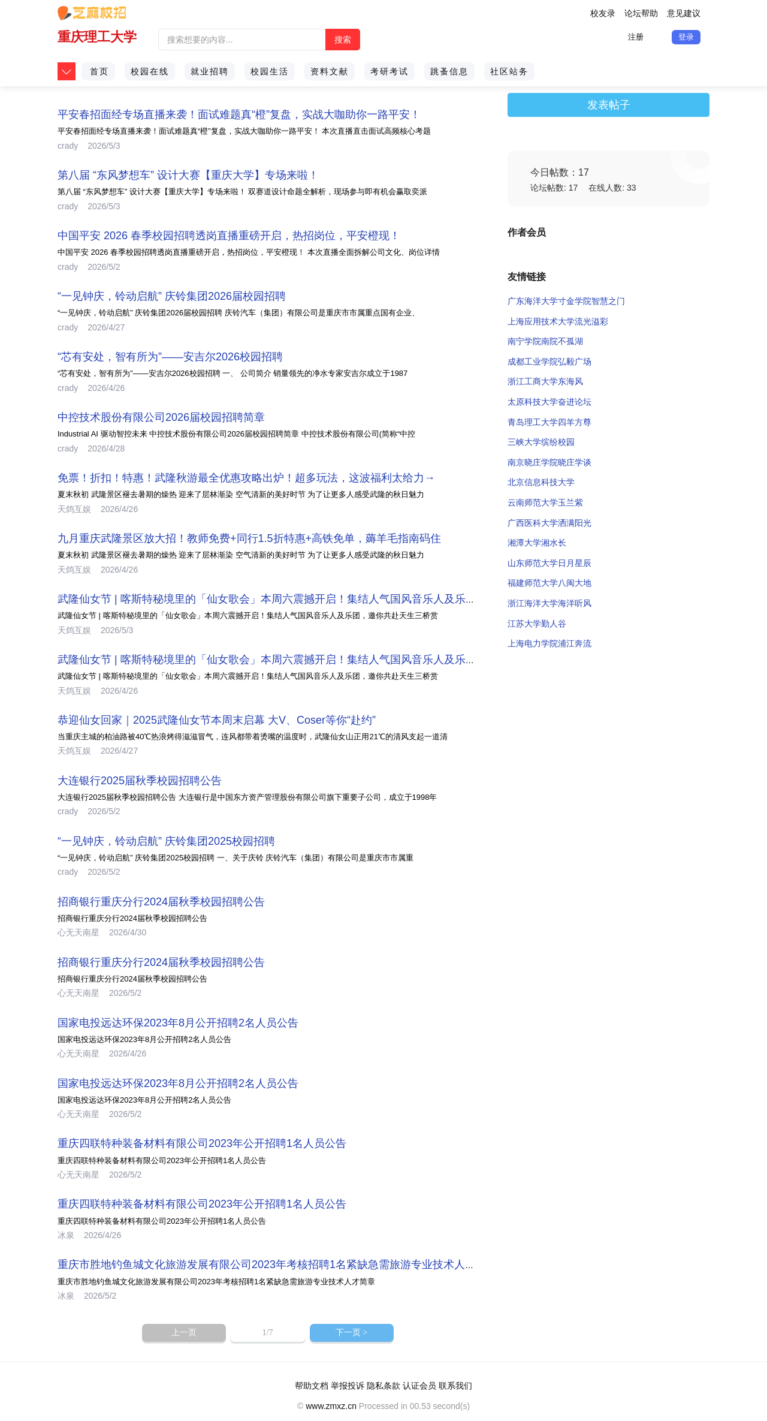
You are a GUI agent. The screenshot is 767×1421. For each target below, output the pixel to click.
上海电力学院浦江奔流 (549, 643)
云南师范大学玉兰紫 (545, 502)
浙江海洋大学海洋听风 (549, 603)
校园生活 (269, 71)
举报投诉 (347, 1385)
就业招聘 (210, 71)
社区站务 (509, 71)
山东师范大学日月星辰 (549, 563)
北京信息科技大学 (541, 482)
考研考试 (389, 71)
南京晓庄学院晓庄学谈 (549, 462)
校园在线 (150, 71)
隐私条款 (383, 1385)
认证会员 (419, 1385)
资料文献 (329, 71)
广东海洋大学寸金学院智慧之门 (566, 301)
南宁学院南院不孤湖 (545, 341)
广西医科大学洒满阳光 (549, 523)
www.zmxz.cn (331, 1406)
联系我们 (455, 1385)
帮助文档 (311, 1385)
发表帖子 (608, 105)
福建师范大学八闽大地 (549, 583)
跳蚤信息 (449, 71)
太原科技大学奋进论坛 (549, 402)
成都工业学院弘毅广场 (549, 361)
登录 (686, 36)
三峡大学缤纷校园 (541, 442)
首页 (99, 71)
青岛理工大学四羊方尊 (549, 422)
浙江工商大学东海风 (545, 381)
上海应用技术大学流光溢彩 (558, 321)
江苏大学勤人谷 (537, 623)
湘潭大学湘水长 (537, 542)
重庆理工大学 (97, 36)
